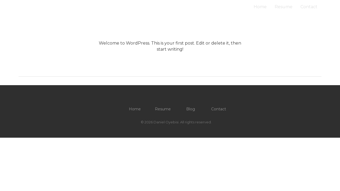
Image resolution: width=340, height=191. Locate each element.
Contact (308, 6)
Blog (190, 109)
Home (260, 6)
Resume (283, 6)
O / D (25, 7)
